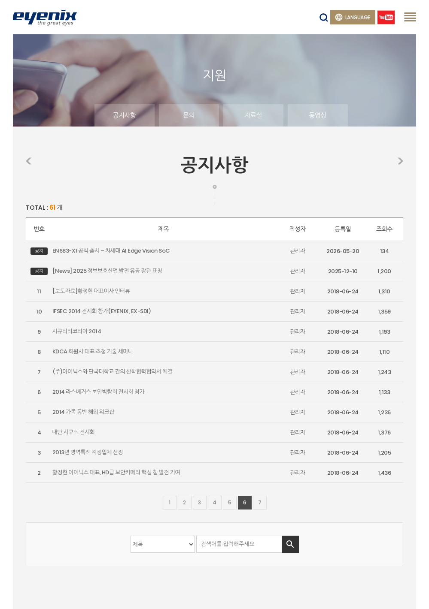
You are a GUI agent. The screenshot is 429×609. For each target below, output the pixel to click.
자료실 (253, 115)
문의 (189, 115)
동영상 (317, 115)
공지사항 (124, 115)
